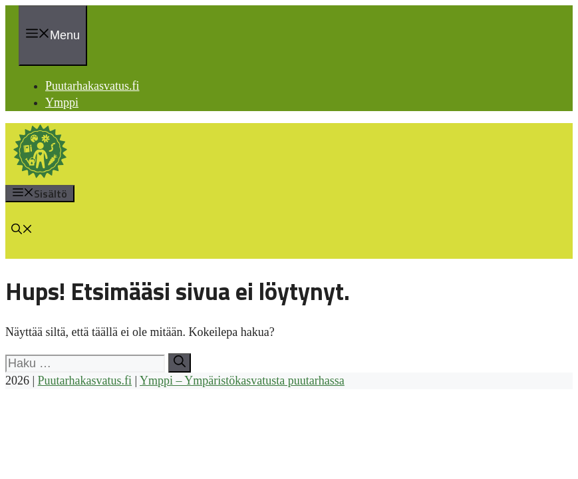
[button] (22, 230)
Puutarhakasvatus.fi (92, 85)
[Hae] (179, 363)
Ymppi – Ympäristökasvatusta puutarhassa (242, 380)
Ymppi (61, 102)
